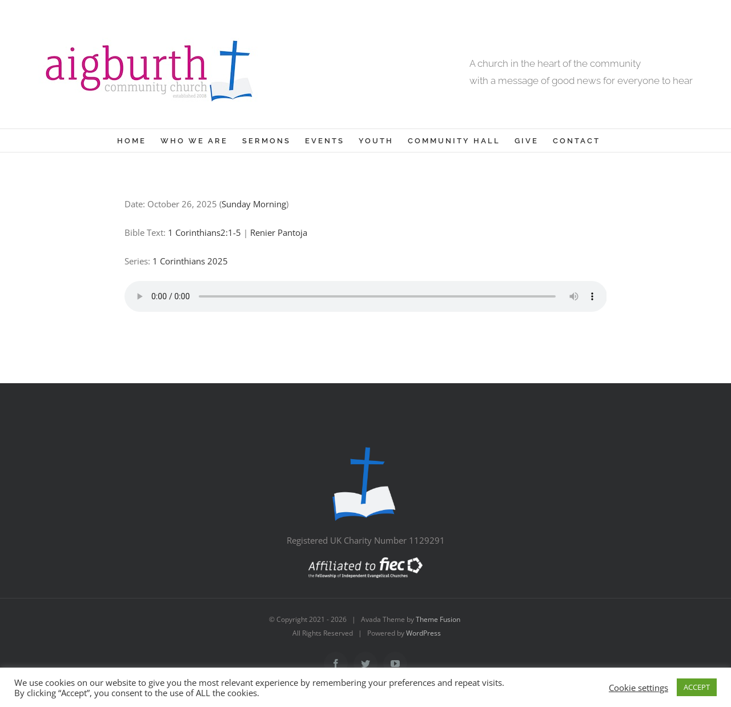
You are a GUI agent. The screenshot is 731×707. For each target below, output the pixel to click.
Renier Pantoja (278, 232)
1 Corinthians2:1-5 (204, 232)
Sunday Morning (254, 204)
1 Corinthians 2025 (190, 261)
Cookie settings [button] (638, 687)
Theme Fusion (438, 619)
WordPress (423, 633)
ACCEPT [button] (697, 687)
